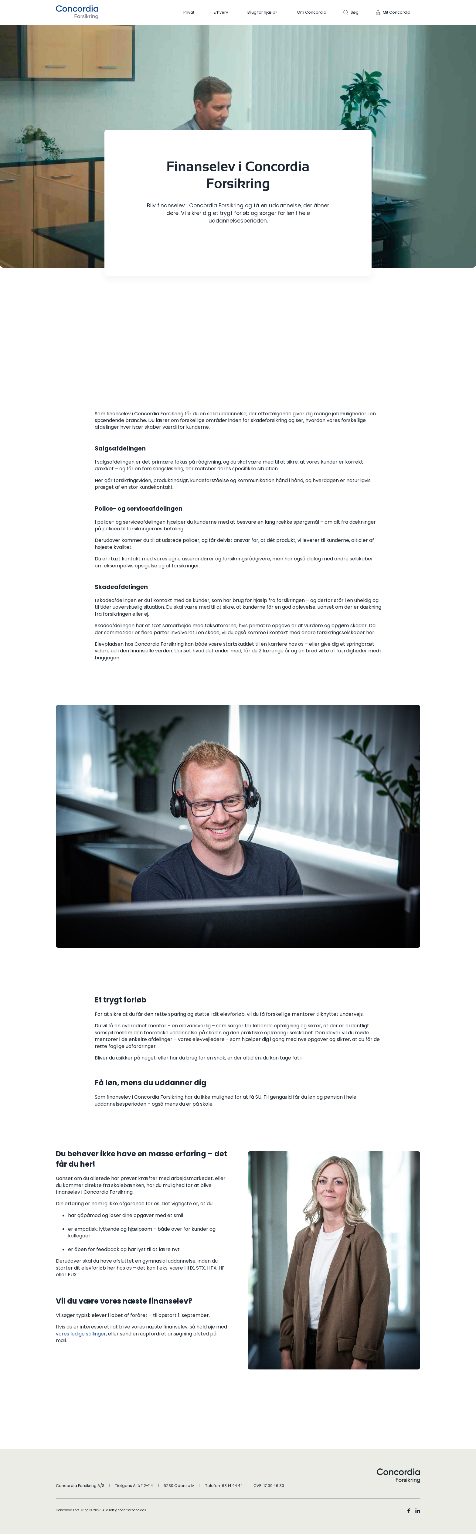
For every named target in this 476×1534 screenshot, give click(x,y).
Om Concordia (311, 12)
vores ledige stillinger (81, 1333)
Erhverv (221, 12)
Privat (188, 12)
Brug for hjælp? (262, 12)
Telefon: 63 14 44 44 (224, 1485)
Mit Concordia (396, 12)
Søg (355, 12)
